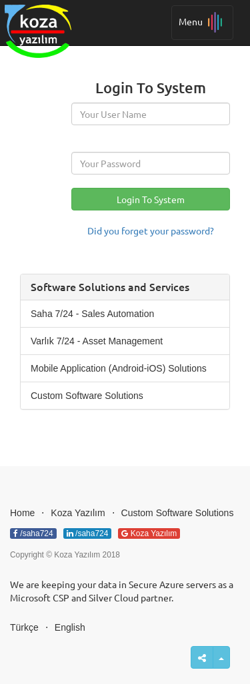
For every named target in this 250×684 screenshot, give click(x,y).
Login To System (151, 199)
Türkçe (24, 627)
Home (22, 513)
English (70, 627)
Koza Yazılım (78, 513)
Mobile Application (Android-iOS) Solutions (119, 368)
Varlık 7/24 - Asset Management (97, 341)
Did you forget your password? (150, 230)
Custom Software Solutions (87, 395)
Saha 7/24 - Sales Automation (92, 313)
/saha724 (33, 533)
